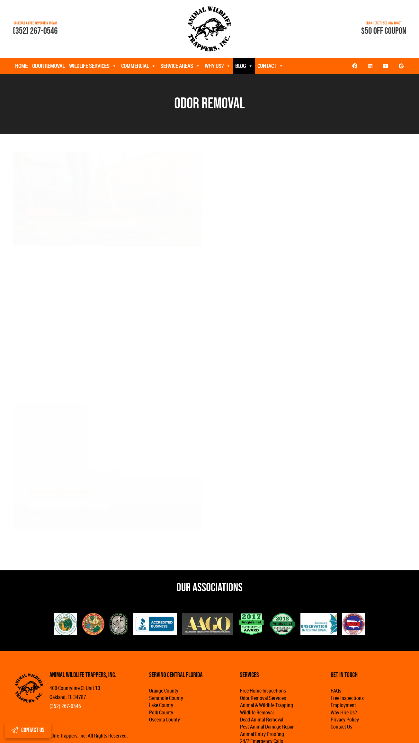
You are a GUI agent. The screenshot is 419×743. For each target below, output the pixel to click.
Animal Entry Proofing (262, 734)
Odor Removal (48, 65)
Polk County (161, 712)
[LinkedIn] (370, 66)
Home (21, 65)
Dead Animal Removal (261, 719)
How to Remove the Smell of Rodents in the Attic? (287, 224)
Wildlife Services (93, 65)
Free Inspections (347, 698)
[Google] (401, 66)
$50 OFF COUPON (383, 31)
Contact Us (341, 726)
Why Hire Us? (344, 712)
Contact (270, 65)
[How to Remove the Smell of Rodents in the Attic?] (311, 156)
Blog (244, 65)
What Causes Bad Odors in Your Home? (69, 507)
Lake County (161, 705)
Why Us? (218, 65)
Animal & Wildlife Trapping (266, 705)
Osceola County (164, 719)
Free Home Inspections (263, 690)
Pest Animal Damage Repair (267, 726)
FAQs (336, 690)
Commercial (138, 65)
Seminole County (166, 698)
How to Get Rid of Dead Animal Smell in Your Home (82, 224)
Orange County (163, 690)
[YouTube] (385, 66)
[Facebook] (355, 66)
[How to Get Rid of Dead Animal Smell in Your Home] (107, 156)
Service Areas (180, 65)
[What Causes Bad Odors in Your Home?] (107, 407)
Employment (343, 705)
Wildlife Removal (257, 712)
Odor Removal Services (263, 698)
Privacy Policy (345, 719)
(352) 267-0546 (35, 31)
